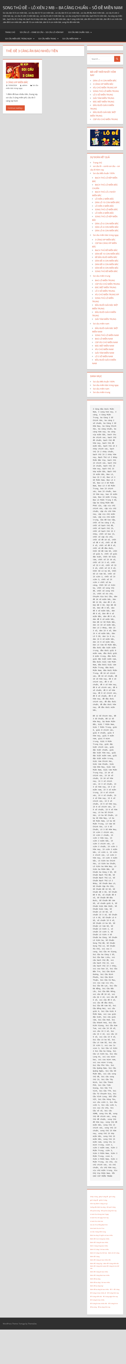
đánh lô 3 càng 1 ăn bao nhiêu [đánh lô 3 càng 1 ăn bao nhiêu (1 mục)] (99, 1284)
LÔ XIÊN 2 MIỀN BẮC (104, 204)
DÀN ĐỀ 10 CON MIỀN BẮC (107, 259)
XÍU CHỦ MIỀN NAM (104, 355)
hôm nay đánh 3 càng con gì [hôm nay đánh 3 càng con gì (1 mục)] (98, 1238)
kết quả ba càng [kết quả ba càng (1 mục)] (95, 1245)
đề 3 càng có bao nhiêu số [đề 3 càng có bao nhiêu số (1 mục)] (98, 1327)
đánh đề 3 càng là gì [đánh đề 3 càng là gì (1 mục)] (96, 1298)
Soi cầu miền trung (48, 44)
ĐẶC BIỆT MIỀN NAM (104, 351)
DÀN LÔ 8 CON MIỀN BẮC (107, 236)
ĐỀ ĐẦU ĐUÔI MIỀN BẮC (106, 263)
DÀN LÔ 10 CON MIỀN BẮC (107, 208)
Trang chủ (10, 38)
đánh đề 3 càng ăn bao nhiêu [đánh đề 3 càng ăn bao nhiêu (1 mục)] (99, 1306)
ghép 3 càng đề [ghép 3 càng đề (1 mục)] (103, 1231)
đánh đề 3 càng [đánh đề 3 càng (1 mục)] (94, 1291)
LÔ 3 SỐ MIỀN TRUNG (103, 100)
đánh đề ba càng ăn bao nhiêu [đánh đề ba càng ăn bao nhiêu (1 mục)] (99, 1324)
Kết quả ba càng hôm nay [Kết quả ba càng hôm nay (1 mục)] (109, 1245)
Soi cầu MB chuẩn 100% (80, 38)
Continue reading (15, 114)
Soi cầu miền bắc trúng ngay (20, 44)
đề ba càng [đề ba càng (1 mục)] (93, 1341)
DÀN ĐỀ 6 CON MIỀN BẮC (107, 270)
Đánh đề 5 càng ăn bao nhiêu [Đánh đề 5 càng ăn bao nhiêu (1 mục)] (99, 1277)
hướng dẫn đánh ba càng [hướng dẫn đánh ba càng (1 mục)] (98, 1241)
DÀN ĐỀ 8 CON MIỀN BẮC (107, 273)
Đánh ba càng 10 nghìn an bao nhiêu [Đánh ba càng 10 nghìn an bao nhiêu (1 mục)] (101, 1269)
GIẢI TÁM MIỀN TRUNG (103, 104)
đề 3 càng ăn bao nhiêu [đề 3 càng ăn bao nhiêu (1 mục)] (97, 1334)
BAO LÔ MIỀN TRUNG (105, 286)
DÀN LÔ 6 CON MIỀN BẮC (107, 229)
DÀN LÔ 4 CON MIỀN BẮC (105, 86)
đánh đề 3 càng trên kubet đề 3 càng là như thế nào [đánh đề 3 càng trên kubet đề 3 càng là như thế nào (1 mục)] (104, 1302)
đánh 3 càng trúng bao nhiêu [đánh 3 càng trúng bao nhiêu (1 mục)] (99, 1280)
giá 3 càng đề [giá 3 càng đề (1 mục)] (94, 1234)
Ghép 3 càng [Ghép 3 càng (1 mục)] (94, 1231)
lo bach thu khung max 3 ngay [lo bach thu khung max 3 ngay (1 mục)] (99, 1248)
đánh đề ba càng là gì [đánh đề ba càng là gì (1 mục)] (96, 1320)
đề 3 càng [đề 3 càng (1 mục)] (116, 1324)
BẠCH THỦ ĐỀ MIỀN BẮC (106, 256)
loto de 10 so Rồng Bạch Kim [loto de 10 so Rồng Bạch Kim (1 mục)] (99, 1259)
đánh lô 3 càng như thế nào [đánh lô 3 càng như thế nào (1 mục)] (98, 1287)
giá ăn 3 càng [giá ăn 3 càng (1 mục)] (103, 1234)
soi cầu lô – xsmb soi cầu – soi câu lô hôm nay (42, 38)
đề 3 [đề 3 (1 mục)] (111, 1324)
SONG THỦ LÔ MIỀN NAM (107, 341)
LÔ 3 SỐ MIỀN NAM (104, 362)
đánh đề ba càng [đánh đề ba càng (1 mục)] (95, 1313)
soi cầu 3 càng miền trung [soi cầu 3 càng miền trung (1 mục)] (98, 1266)
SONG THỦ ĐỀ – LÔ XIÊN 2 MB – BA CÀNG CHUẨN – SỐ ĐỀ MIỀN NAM (62, 10)
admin (24, 91)
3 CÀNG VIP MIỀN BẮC (17, 88)
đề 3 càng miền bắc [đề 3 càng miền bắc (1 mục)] (96, 1331)
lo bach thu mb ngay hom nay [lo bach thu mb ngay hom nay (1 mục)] (99, 1252)
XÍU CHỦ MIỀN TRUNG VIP (105, 93)
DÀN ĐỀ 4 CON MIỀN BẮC (107, 266)
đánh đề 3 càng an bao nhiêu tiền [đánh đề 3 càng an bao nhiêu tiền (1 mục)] (100, 1294)
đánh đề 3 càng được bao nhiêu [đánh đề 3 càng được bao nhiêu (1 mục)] (100, 1309)
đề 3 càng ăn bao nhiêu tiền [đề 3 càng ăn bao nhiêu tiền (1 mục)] (98, 1338)
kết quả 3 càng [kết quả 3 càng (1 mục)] (111, 1241)
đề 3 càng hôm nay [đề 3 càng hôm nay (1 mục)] (113, 1327)
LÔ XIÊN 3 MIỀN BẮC (104, 211)
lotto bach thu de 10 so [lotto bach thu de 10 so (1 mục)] (97, 1263)
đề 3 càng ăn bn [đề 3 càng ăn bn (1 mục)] (113, 1338)
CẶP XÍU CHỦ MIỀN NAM (106, 348)
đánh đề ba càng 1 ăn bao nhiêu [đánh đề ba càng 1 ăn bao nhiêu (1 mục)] (100, 1317)
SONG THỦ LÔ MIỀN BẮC (106, 215)
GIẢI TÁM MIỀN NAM (104, 358)
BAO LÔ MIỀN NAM (104, 344)
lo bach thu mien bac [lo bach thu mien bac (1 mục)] (96, 1255)
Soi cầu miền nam (71, 44)
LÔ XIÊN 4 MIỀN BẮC (104, 219)
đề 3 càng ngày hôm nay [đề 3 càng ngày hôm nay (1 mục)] (110, 1331)
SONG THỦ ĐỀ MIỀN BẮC (106, 277)
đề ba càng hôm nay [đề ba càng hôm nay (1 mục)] (104, 1341)
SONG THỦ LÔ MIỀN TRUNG (106, 97)
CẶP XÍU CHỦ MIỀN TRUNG (105, 125)
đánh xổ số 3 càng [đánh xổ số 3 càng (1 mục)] (113, 1287)
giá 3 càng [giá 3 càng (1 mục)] (112, 1231)
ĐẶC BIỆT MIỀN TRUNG (103, 107)
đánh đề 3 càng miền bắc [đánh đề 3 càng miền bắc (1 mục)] (111, 1298)
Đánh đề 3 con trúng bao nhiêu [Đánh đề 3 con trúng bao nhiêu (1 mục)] (99, 1273)
